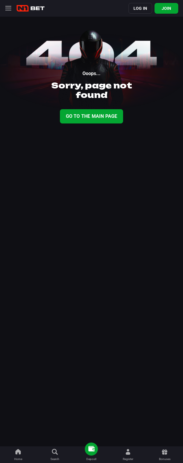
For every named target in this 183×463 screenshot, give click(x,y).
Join (166, 8)
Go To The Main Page (91, 116)
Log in (140, 8)
